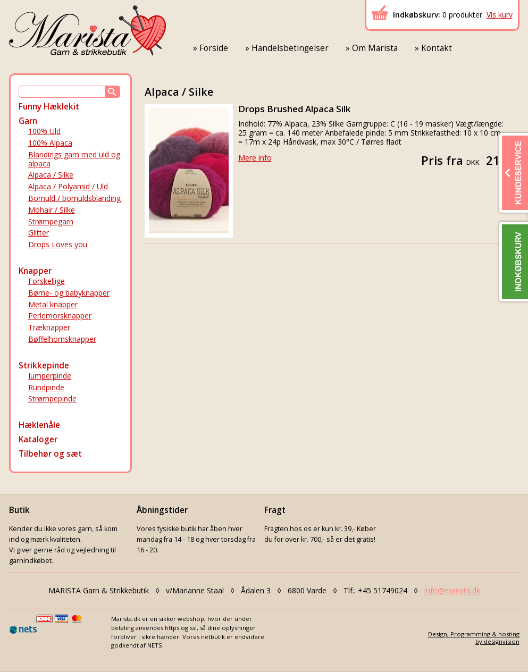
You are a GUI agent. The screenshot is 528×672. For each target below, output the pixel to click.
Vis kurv (500, 15)
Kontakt (436, 48)
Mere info (255, 158)
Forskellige (46, 281)
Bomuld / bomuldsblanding (74, 198)
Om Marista (375, 48)
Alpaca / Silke (50, 175)
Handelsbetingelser (290, 48)
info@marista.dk (452, 590)
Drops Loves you (57, 244)
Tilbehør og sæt (50, 453)
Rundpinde (46, 387)
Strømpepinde (52, 398)
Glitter (38, 233)
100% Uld (44, 131)
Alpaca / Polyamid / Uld (68, 186)
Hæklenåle (39, 425)
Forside (213, 48)
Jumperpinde (49, 376)
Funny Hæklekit (49, 106)
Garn (28, 121)
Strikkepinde (44, 365)
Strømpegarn (50, 221)
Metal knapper (53, 304)
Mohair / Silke (51, 210)
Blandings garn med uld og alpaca (74, 159)
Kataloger (38, 439)
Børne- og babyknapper (69, 293)
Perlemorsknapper (59, 315)
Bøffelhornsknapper (62, 339)
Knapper (35, 270)
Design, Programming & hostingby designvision (473, 637)
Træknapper (49, 327)
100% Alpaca (50, 143)
